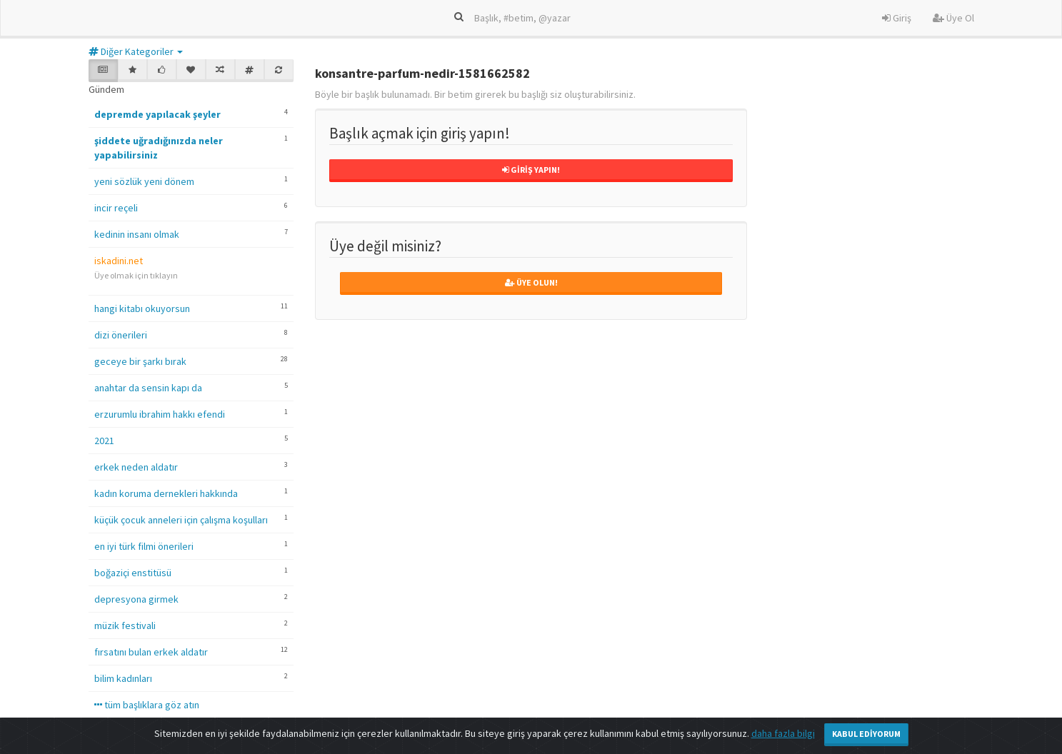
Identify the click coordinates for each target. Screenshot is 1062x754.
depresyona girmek (136, 599)
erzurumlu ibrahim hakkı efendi (159, 414)
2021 (104, 440)
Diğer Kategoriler (136, 51)
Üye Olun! (531, 282)
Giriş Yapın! (531, 169)
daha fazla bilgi (783, 733)
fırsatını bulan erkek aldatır (151, 651)
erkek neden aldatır (136, 467)
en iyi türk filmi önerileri (144, 546)
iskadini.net (118, 260)
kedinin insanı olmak (136, 234)
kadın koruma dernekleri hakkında (166, 493)
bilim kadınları (123, 678)
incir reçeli (116, 207)
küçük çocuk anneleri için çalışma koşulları (181, 519)
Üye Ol (953, 17)
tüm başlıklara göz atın (146, 704)
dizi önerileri (120, 334)
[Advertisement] (875, 459)
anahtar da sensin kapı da (148, 387)
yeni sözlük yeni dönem (144, 181)
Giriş (896, 17)
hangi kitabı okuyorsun (142, 308)
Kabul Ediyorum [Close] (866, 733)
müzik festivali (125, 625)
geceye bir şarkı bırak (140, 361)
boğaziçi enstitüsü (132, 572)
